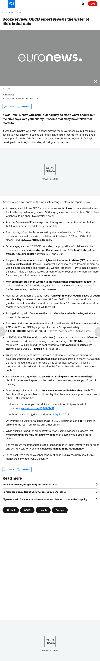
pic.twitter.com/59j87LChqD (37, 408)
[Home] (3, 12)
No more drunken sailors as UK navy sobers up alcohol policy (34, 491)
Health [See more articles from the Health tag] (43, 510)
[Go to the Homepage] (11, 4)
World (18, 12)
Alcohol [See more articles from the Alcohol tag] (10, 510)
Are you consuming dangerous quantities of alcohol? (30, 484)
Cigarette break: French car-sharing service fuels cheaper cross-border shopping (45, 499)
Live (93, 3)
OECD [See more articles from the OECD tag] (27, 510)
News (10, 12)
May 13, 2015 (61, 414)
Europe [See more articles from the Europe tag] (60, 510)
